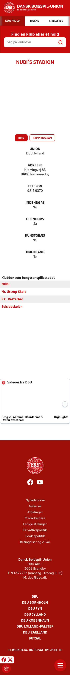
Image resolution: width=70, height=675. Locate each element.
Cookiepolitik (35, 536)
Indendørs (35, 203)
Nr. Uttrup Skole (13, 291)
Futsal (35, 638)
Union (35, 149)
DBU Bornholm (35, 602)
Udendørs (35, 219)
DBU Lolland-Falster (35, 626)
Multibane (35, 252)
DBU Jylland (35, 614)
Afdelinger (35, 512)
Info (21, 138)
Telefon (35, 186)
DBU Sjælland (35, 632)
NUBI (5, 284)
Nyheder (35, 506)
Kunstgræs (35, 235)
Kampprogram (42, 138)
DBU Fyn (35, 608)
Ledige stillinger (35, 524)
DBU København (35, 620)
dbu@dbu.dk (37, 577)
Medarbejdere (35, 518)
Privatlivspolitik (35, 530)
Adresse (35, 165)
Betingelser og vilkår (35, 542)
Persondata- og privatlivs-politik (35, 650)
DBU (35, 596)
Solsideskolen (12, 306)
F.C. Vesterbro (12, 299)
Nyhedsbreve (35, 500)
